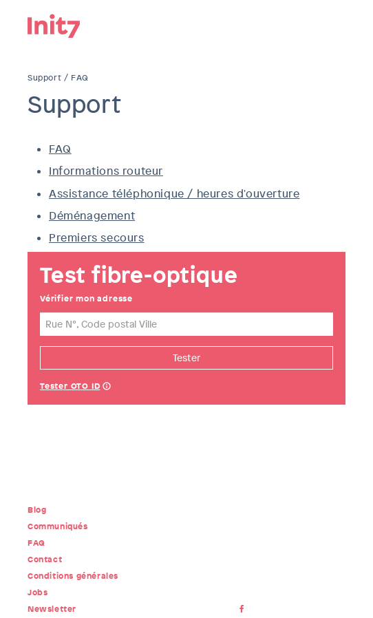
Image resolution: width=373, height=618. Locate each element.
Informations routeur (106, 171)
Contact (45, 559)
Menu (335, 24)
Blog (37, 509)
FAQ (60, 149)
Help (107, 387)
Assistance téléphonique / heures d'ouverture (174, 194)
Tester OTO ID (70, 386)
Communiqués (58, 526)
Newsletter (52, 609)
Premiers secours (97, 238)
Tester (186, 357)
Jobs (37, 592)
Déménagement (92, 216)
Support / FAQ (58, 77)
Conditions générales (73, 576)
